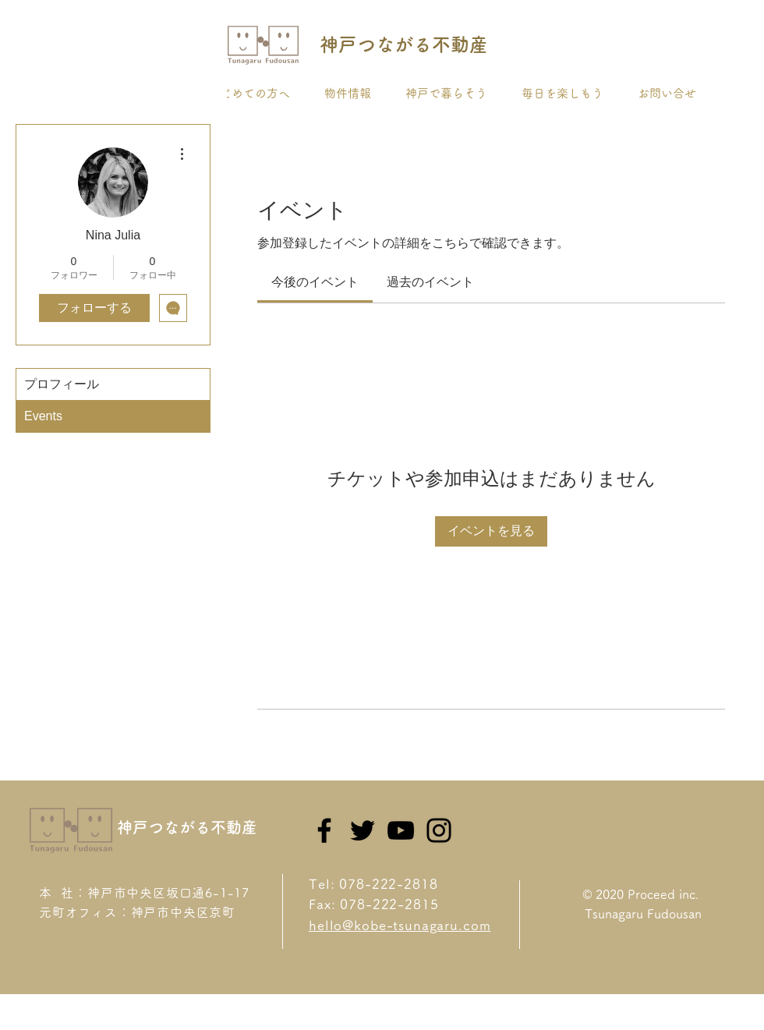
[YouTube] (400, 830)
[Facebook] (324, 830)
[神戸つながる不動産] (403, 45)
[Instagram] (439, 830)
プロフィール (61, 384)
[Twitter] (362, 830)
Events (43, 416)
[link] (315, 281)
